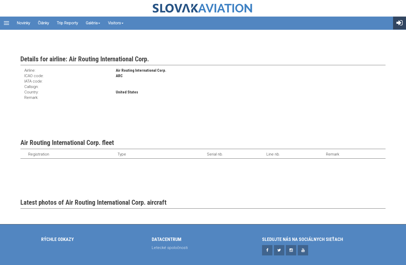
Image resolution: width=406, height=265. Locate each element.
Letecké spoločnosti (170, 247)
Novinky (23, 23)
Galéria (93, 23)
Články (43, 23)
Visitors (116, 23)
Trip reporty (67, 23)
